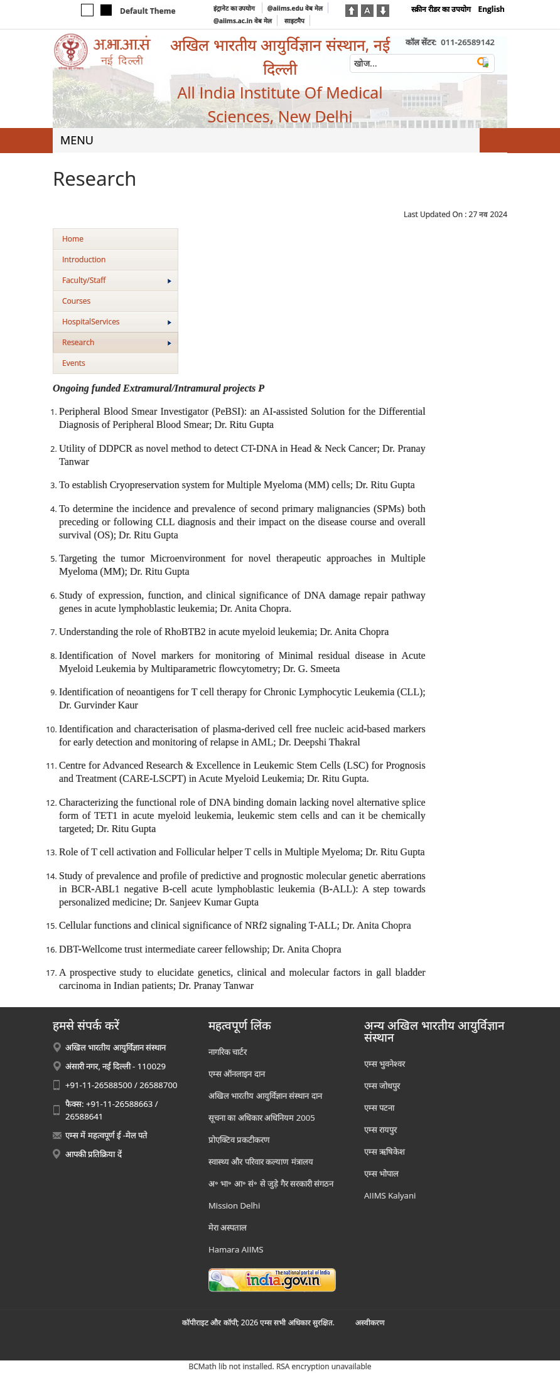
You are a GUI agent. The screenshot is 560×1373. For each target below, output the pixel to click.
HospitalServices (116, 321)
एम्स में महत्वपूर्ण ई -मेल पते (106, 1135)
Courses (76, 301)
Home (72, 238)
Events (73, 363)
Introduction (83, 259)
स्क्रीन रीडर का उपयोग (441, 9)
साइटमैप (294, 20)
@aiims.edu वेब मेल (295, 8)
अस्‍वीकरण (370, 1322)
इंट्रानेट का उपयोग (235, 8)
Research (116, 342)
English (491, 9)
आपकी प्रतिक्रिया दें (93, 1154)
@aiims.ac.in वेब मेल (242, 20)
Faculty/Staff (116, 280)
